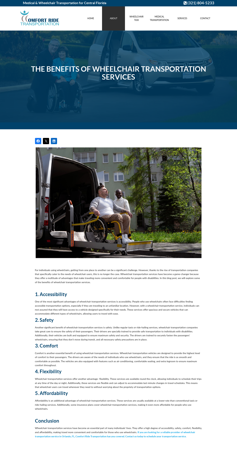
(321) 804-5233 (199, 3)
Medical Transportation (159, 18)
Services (182, 18)
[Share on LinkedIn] (54, 141)
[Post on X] (46, 141)
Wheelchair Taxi (136, 18)
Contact (205, 18)
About (113, 18)
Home (90, 18)
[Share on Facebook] (38, 141)
